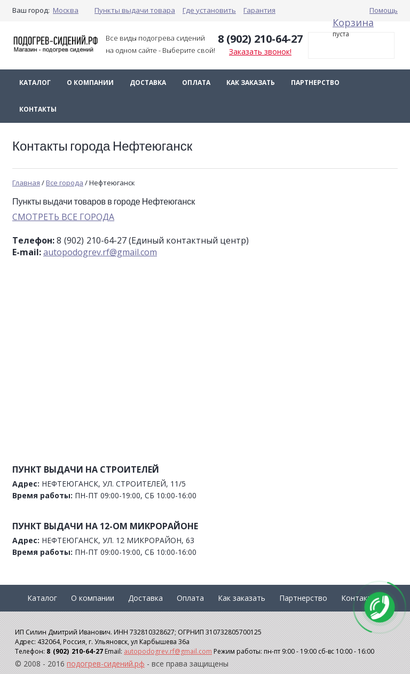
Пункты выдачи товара (134, 10)
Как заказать (250, 82)
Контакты (38, 109)
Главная (26, 182)
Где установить (209, 10)
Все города (64, 182)
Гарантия (259, 10)
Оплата (196, 82)
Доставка (148, 82)
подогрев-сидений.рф (106, 664)
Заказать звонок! (260, 51)
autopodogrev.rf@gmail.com (100, 252)
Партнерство (315, 82)
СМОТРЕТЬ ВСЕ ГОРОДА (63, 217)
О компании (90, 82)
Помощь (383, 10)
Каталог (35, 82)
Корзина (353, 22)
